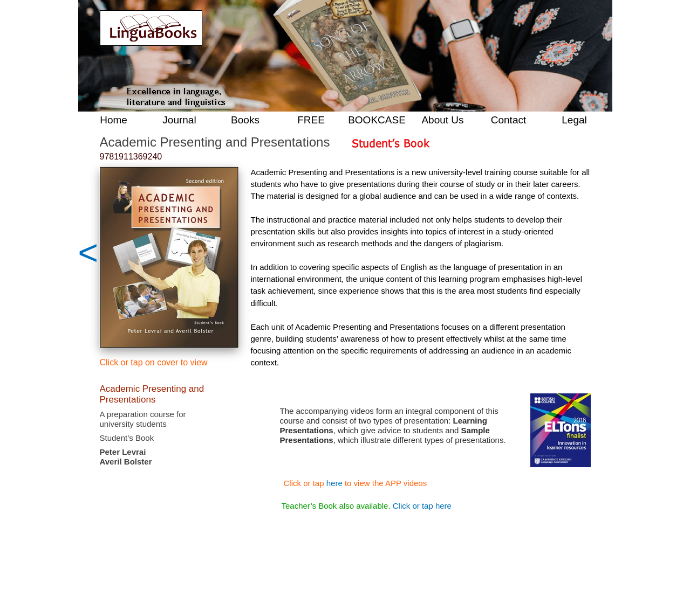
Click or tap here (422, 505)
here (334, 483)
